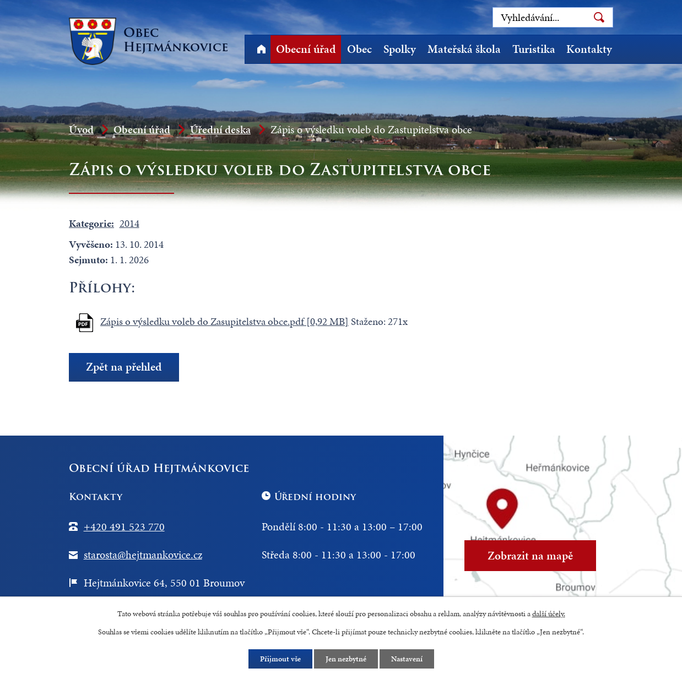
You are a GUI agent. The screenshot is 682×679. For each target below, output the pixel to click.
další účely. (548, 614)
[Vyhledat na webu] (552, 17)
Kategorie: (91, 223)
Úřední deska (220, 129)
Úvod (261, 49)
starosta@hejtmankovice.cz (143, 554)
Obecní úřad (305, 49)
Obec (359, 49)
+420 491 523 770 (124, 526)
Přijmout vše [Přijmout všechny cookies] (280, 659)
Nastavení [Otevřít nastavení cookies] (407, 659)
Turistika (533, 49)
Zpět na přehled (123, 367)
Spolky (399, 49)
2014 (129, 223)
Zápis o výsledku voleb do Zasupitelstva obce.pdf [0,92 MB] (224, 321)
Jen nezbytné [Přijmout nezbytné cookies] (346, 659)
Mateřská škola (464, 49)
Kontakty (589, 49)
